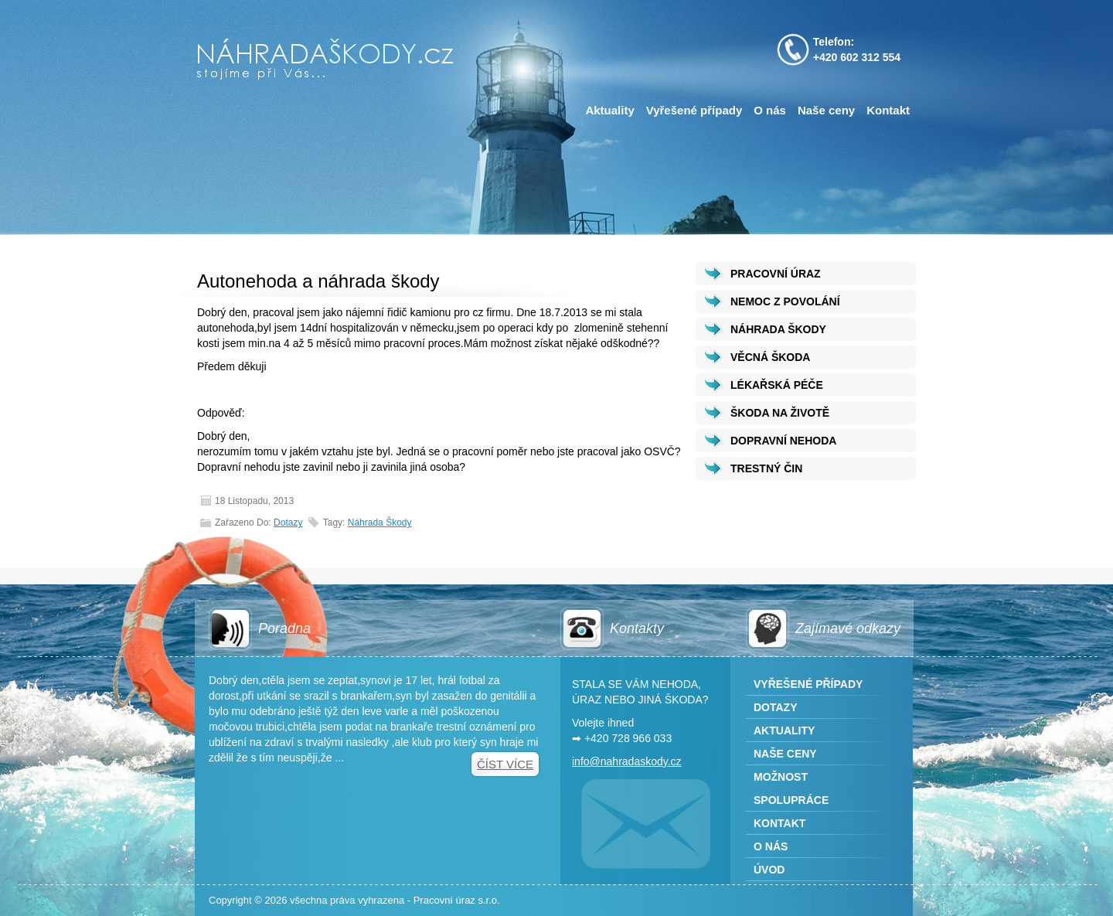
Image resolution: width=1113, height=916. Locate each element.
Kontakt (888, 110)
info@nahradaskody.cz (627, 761)
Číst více (505, 764)
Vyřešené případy (694, 110)
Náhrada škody (380, 522)
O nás (770, 110)
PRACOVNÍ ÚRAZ (775, 273)
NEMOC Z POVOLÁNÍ (785, 301)
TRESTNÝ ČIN (766, 468)
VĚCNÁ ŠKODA (770, 357)
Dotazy (288, 522)
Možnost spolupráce (791, 788)
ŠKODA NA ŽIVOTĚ (779, 413)
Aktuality (609, 110)
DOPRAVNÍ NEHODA (783, 440)
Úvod (769, 869)
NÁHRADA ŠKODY (778, 329)
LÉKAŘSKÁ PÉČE (776, 385)
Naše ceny (826, 110)
